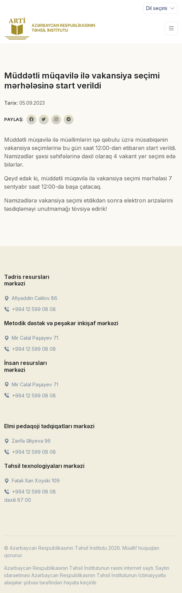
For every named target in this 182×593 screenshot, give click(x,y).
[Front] (50, 28)
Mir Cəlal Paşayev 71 (31, 338)
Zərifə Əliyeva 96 (27, 441)
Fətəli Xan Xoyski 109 (32, 480)
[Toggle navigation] (160, 8)
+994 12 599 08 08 (30, 309)
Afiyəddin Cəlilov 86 (30, 298)
